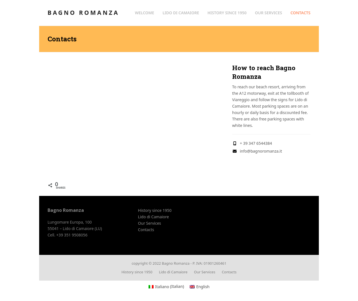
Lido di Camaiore (153, 216)
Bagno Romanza (83, 12)
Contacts (146, 229)
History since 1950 (154, 210)
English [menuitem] (202, 286)
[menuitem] (166, 286)
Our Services (149, 223)
